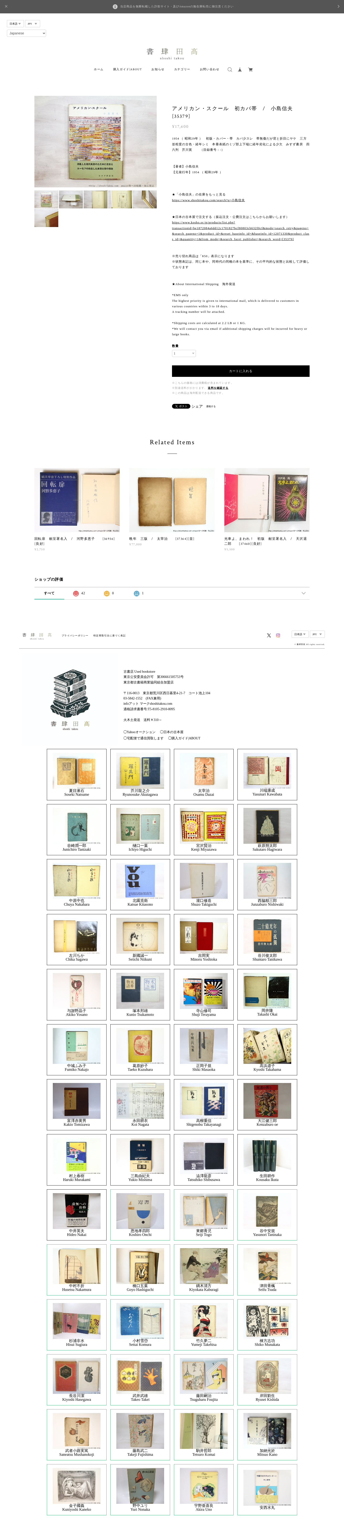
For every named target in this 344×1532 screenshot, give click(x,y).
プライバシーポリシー (75, 635)
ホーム (99, 69)
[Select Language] (26, 33)
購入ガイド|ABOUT (127, 69)
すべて (49, 593)
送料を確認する (218, 388)
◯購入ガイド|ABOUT (184, 738)
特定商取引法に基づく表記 (109, 635)
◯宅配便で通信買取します (144, 738)
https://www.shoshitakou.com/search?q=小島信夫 (208, 200)
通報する (211, 406)
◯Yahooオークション (140, 732)
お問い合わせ (210, 69)
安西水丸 (267, 1508)
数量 (175, 346)
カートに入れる (241, 371)
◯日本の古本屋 (171, 732)
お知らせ (157, 69)
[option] (95, 141)
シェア (197, 406)
